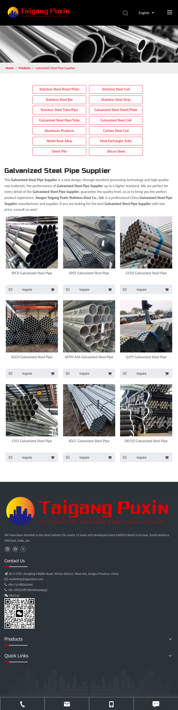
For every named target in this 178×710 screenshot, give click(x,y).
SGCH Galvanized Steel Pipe (31, 357)
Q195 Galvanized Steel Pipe (146, 357)
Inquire (19, 289)
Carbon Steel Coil (116, 130)
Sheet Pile (59, 151)
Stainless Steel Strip (115, 99)
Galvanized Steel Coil (115, 120)
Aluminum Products (59, 130)
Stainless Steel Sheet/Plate (59, 89)
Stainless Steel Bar (59, 99)
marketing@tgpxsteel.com (23, 579)
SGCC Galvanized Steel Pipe (89, 441)
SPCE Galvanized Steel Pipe (89, 273)
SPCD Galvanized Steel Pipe (31, 273)
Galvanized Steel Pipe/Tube (59, 120)
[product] (89, 44)
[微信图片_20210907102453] (89, 511)
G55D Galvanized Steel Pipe (146, 273)
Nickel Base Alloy (59, 141)
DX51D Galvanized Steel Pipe (146, 441)
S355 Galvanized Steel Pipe (32, 441)
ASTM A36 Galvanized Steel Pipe (89, 357)
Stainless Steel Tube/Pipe (59, 110)
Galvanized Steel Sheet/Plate (115, 110)
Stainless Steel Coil (116, 89)
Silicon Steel (116, 151)
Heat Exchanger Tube (116, 141)
